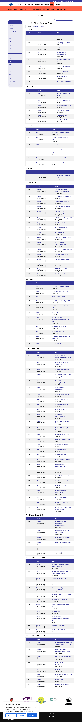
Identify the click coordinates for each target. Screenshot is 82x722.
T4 (10, 71)
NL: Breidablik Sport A (62, 115)
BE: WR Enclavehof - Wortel (64, 105)
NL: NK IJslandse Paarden (63, 100)
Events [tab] (11, 28)
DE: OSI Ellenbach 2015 (62, 76)
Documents (23, 9)
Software (59, 9)
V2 (10, 78)
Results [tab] (29, 26)
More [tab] (42, 26)
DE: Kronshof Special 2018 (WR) (60, 291)
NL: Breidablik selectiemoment (62, 369)
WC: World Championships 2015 (63, 249)
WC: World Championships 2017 (63, 218)
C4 (10, 35)
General (10, 9)
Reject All (21, 715)
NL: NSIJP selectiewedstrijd (63, 66)
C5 (10, 38)
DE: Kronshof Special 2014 (58, 162)
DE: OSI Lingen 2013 (57, 343)
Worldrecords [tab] (12, 81)
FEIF (25, 4)
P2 (10, 51)
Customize (10, 715)
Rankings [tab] (35, 26)
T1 (10, 61)
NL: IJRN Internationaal (63, 110)
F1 (10, 42)
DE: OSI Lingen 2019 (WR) (61, 409)
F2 (10, 45)
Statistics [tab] (11, 84)
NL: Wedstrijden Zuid (60, 669)
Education (37, 4)
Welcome (20, 4)
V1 (10, 75)
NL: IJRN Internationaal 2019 (63, 47)
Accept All (31, 715)
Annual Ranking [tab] (13, 32)
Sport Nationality (40, 9)
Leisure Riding (45, 4)
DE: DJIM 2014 (55, 144)
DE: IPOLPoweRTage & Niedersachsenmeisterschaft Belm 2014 (60, 151)
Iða (37, 286)
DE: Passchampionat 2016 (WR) (63, 237)
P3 (10, 55)
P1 (10, 48)
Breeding (30, 4)
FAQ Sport (32, 9)
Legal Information (69, 1)
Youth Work (58, 4)
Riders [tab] (11, 22)
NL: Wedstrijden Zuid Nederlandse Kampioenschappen (60, 523)
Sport (51, 4)
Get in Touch (60, 1)
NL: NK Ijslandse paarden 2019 (63, 196)
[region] (21, 710)
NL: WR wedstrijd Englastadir (63, 81)
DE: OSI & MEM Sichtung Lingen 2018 (61, 132)
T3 (10, 68)
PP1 (10, 58)
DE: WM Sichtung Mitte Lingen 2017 (61, 301)
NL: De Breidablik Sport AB (63, 71)
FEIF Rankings (50, 9)
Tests (65, 9)
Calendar (55, 1)
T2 (10, 65)
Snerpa (39, 36)
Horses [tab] (11, 25)
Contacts (16, 9)
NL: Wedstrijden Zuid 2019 (63, 43)
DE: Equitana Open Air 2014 (59, 157)
